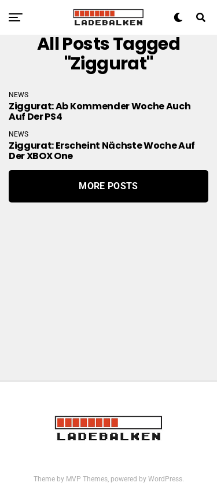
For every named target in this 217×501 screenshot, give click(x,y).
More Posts (108, 185)
